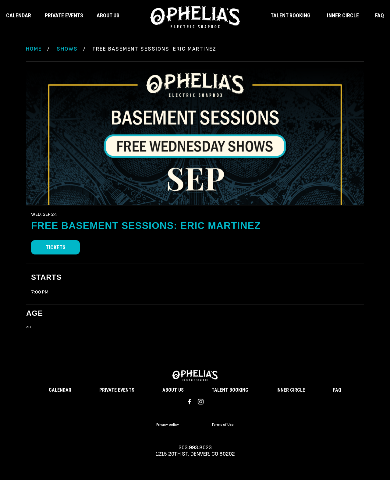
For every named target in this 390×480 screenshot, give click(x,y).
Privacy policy (167, 424)
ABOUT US (108, 15)
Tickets (56, 247)
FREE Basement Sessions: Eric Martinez (146, 225)
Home (34, 49)
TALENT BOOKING (290, 15)
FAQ (379, 15)
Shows (67, 49)
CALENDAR (18, 15)
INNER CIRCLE (343, 15)
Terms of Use (222, 424)
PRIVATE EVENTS (64, 15)
